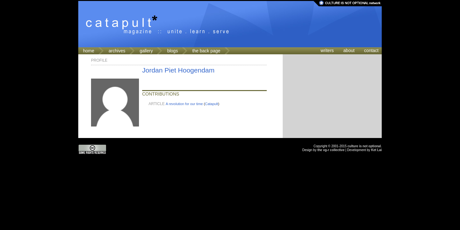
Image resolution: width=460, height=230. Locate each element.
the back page (206, 50)
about (349, 50)
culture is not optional (364, 146)
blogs (172, 50)
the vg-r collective (330, 150)
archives (117, 50)
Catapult (211, 104)
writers (327, 50)
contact (371, 50)
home (88, 50)
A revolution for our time (184, 104)
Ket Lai (376, 150)
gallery (146, 50)
